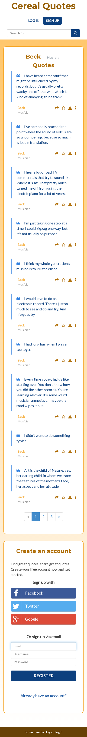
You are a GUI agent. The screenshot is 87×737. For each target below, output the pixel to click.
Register (44, 675)
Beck (21, 108)
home (29, 732)
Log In (33, 21)
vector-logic (44, 732)
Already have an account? (43, 695)
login (58, 732)
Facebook (27, 593)
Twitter (25, 606)
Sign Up (52, 21)
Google (24, 619)
